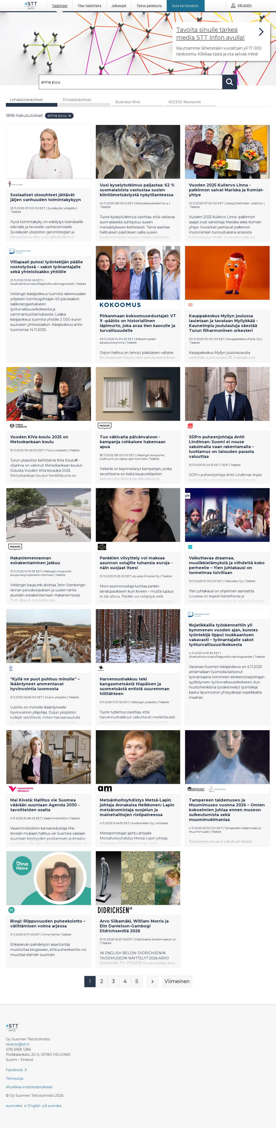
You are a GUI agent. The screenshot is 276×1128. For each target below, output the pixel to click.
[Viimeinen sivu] (177, 982)
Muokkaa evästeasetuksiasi (29, 1087)
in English (32, 1106)
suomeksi (14, 1106)
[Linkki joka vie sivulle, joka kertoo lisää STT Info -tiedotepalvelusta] (221, 41)
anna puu (59, 115)
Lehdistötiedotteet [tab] (26, 100)
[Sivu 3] (113, 982)
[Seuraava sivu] (152, 982)
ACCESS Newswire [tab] (184, 102)
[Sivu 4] (125, 982)
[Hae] (130, 82)
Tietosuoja (14, 1078)
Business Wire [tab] (127, 102)
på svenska (52, 1106)
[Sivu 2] (102, 982)
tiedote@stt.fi (18, 1044)
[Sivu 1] (90, 982)
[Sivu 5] (137, 982)
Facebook (14, 1070)
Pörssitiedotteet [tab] (77, 100)
